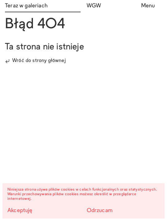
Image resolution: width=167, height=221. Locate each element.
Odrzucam (100, 210)
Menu (148, 6)
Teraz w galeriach (26, 6)
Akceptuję (20, 210)
